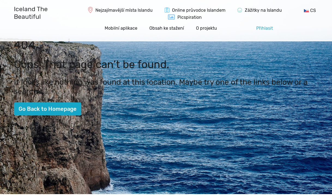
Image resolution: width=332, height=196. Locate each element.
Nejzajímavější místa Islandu (124, 10)
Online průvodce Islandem (198, 10)
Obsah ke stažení (166, 28)
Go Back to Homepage (48, 109)
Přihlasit (264, 28)
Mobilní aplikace (121, 28)
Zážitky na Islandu (263, 10)
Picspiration (189, 17)
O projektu (206, 28)
